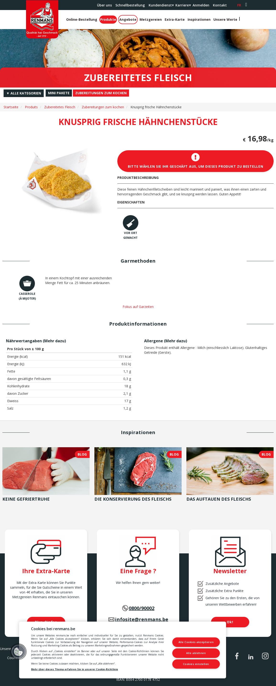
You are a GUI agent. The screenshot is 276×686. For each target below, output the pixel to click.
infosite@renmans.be (141, 619)
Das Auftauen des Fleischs (218, 499)
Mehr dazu (54, 340)
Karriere (183, 6)
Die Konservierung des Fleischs (132, 499)
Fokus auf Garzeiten (138, 306)
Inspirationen (199, 19)
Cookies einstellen (196, 664)
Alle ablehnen (196, 653)
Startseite (11, 107)
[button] (18, 651)
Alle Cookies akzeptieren (196, 642)
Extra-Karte (175, 19)
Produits (31, 107)
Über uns (104, 5)
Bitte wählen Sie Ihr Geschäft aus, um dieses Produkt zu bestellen (195, 161)
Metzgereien (151, 19)
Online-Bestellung (81, 19)
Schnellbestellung (130, 5)
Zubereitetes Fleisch (59, 107)
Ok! (230, 622)
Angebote (127, 19)
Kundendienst (161, 6)
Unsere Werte (225, 19)
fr (239, 5)
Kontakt (220, 5)
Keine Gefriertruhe (26, 499)
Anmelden (201, 5)
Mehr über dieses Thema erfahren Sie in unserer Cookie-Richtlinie (74, 669)
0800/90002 (141, 608)
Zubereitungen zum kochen (103, 107)
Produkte (108, 19)
